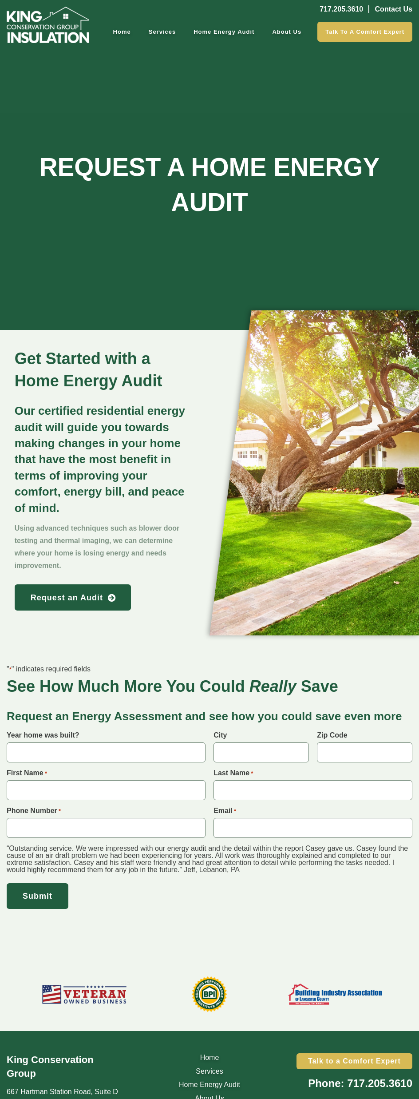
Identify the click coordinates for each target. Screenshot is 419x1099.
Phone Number (34, 810)
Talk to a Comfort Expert (354, 1061)
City (220, 735)
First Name (27, 773)
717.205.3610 (341, 9)
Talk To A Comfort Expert (364, 31)
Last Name (233, 773)
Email (224, 810)
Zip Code (332, 735)
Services (162, 31)
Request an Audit (67, 597)
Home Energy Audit (224, 31)
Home (122, 31)
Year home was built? (43, 735)
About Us (286, 31)
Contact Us (393, 9)
